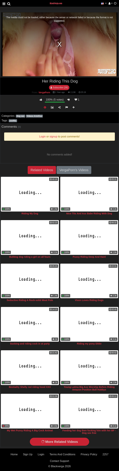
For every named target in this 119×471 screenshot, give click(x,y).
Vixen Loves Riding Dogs (89, 300)
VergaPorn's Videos (73, 170)
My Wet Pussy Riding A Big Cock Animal (30, 430)
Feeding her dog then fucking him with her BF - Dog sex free (89, 431)
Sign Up (27, 454)
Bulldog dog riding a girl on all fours (29, 257)
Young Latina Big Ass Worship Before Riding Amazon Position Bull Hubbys (89, 388)
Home (14, 454)
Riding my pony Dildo (89, 343)
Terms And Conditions (62, 454)
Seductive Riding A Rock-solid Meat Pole (30, 300)
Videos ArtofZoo (34, 116)
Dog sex (20, 116)
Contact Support (59, 461)
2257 (106, 454)
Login (41, 454)
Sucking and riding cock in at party (30, 343)
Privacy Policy (89, 454)
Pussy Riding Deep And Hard (89, 257)
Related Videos (42, 170)
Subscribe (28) (59, 87)
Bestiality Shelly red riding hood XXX (30, 387)
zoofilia (12, 121)
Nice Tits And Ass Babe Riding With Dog (89, 213)
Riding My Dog (29, 213)
